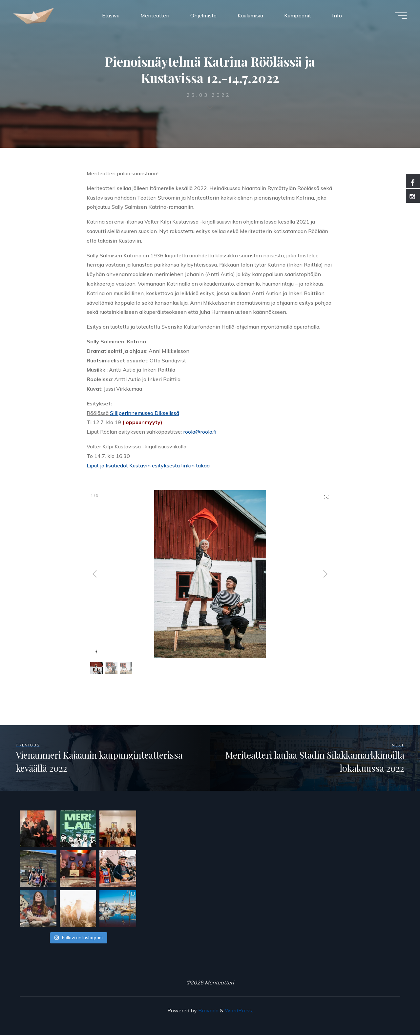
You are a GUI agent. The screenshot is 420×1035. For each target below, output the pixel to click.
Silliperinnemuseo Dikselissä (144, 413)
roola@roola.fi (199, 431)
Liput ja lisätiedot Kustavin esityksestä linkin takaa (148, 465)
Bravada (208, 1010)
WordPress (238, 1010)
